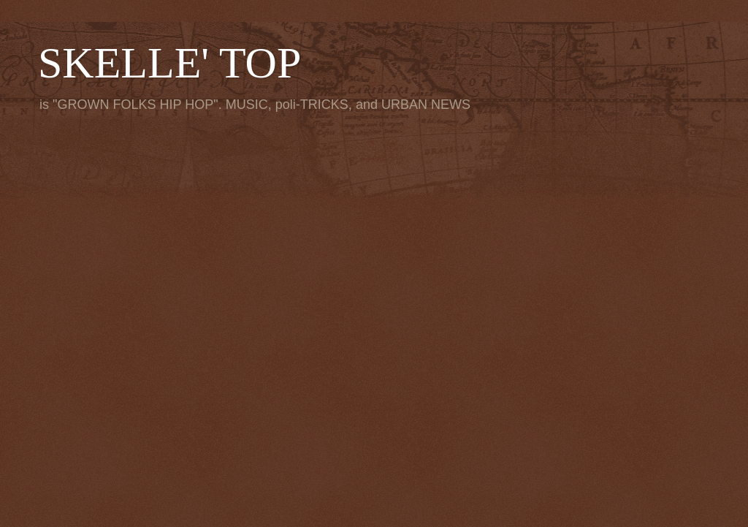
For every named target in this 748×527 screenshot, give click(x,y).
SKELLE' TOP (169, 63)
